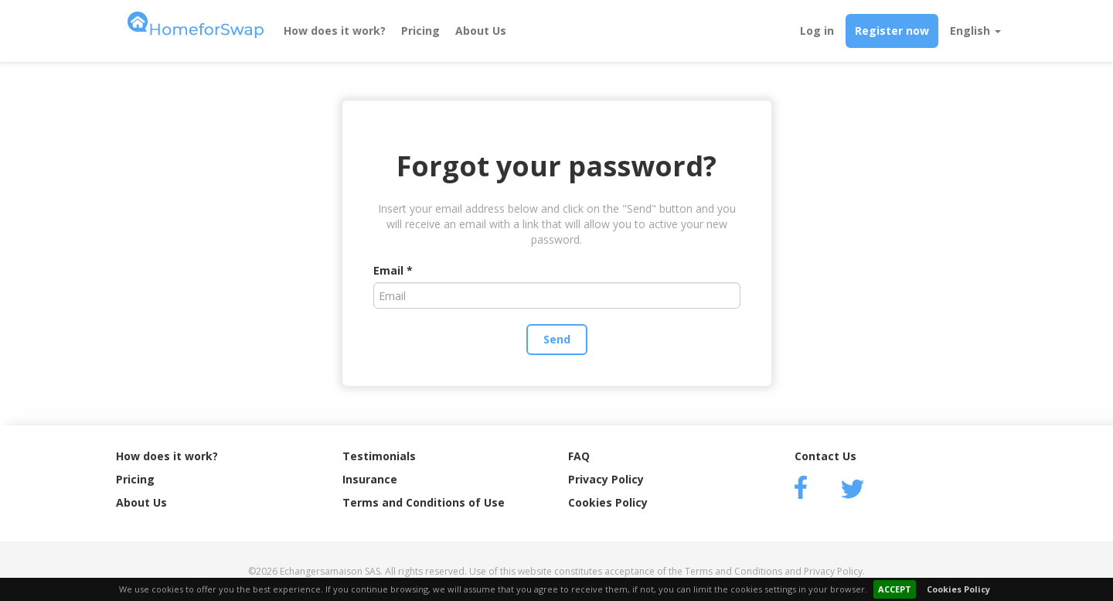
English (975, 30)
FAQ (579, 456)
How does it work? (335, 30)
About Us (480, 30)
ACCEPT (894, 589)
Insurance (369, 479)
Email (388, 270)
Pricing (420, 30)
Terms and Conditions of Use (423, 502)
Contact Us (825, 456)
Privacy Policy (606, 479)
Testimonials (379, 456)
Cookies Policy (958, 589)
